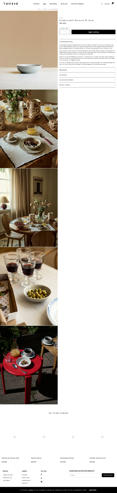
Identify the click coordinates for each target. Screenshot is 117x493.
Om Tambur (6, 480)
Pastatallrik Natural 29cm (10, 458)
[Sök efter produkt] (102, 4)
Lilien (61, 18)
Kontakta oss (7, 477)
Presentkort (26, 480)
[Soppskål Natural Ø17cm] (102, 437)
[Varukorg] (112, 4)
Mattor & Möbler (77, 4)
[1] (29, 50)
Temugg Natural (36, 458)
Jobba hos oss (8, 475)
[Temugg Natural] (43, 437)
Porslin (45, 9)
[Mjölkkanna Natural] (73, 437)
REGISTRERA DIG (108, 475)
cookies (30, 490)
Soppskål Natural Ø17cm (97, 458)
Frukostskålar (54, 9)
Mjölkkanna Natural (67, 458)
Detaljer (64, 4)
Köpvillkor (25, 477)
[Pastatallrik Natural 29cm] (14, 437)
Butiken (24, 475)
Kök (44, 4)
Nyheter (36, 4)
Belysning (53, 4)
